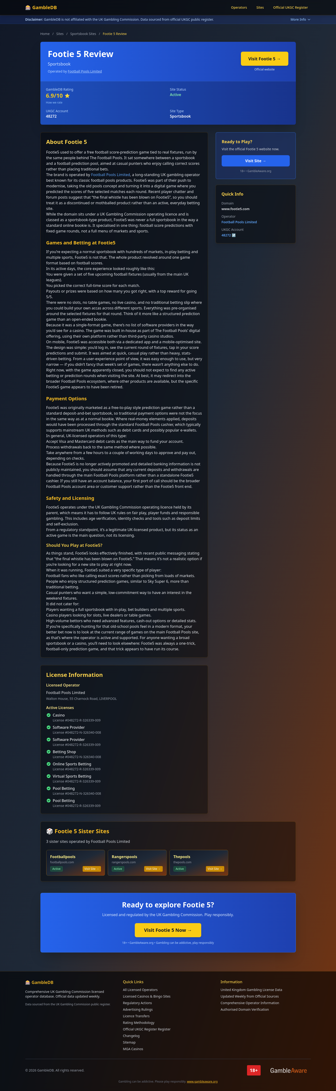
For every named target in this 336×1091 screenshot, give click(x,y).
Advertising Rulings (138, 1009)
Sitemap (129, 1042)
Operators (239, 7)
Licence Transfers (136, 1016)
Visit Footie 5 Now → (168, 930)
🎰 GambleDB (41, 7)
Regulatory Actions (137, 1003)
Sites (260, 7)
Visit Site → (255, 160)
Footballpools (63, 856)
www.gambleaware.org (202, 1081)
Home (45, 33)
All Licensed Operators (140, 989)
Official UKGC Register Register (147, 1029)
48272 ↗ (228, 235)
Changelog (131, 1035)
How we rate (54, 102)
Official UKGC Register (290, 7)
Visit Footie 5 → (264, 59)
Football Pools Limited (85, 71)
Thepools (182, 856)
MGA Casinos (133, 1049)
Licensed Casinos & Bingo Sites (146, 996)
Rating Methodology (138, 1022)
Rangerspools (124, 856)
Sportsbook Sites (83, 33)
